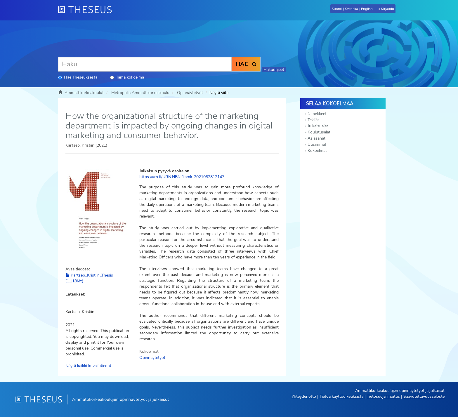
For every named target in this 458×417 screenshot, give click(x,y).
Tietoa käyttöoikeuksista (341, 396)
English (367, 8)
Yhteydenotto (304, 396)
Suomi (337, 8)
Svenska (351, 8)
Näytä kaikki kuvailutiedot (88, 366)
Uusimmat (317, 144)
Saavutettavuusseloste (424, 396)
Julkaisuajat (318, 126)
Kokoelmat (317, 150)
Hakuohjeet (273, 69)
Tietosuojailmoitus (383, 396)
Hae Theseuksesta (77, 77)
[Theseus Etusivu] (87, 10)
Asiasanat (316, 138)
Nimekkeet (317, 114)
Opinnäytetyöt (190, 92)
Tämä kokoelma (127, 77)
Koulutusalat (319, 132)
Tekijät (313, 120)
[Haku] (145, 64)
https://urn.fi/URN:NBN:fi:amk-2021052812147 (181, 177)
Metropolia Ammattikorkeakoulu (140, 92)
